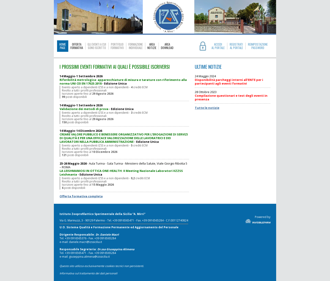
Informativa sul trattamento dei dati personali (88, 273)
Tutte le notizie (207, 108)
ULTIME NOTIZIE (208, 67)
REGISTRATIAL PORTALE (236, 46)
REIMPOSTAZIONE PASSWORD (258, 46)
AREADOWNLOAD (167, 46)
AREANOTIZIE (151, 46)
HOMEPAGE (62, 46)
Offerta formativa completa (81, 196)
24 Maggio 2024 (229, 79)
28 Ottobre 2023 (231, 95)
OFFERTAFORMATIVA (76, 46)
